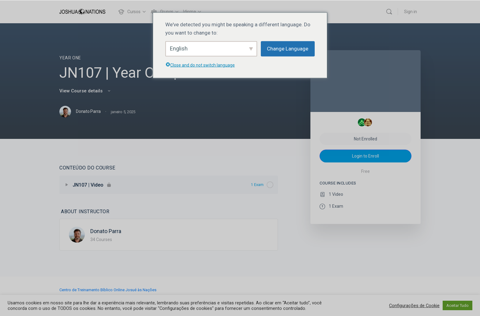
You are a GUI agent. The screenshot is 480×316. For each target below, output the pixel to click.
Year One (70, 57)
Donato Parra (105, 231)
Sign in (410, 11)
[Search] (389, 11)
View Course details (85, 91)
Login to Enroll (365, 156)
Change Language (287, 49)
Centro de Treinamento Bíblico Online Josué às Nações (107, 290)
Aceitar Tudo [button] (457, 305)
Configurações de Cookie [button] (414, 305)
